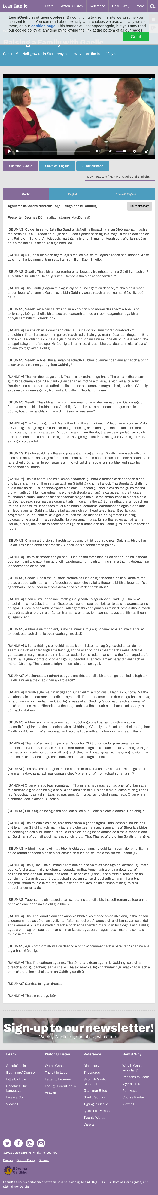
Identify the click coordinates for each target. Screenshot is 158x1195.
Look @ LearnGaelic (60, 1086)
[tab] (26, 194)
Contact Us (41, 1143)
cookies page (43, 26)
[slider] (53, 151)
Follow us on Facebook (18, 1143)
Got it (136, 37)
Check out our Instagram (30, 1143)
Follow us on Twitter (7, 1143)
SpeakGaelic (16, 1066)
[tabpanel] (79, 601)
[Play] (9, 151)
